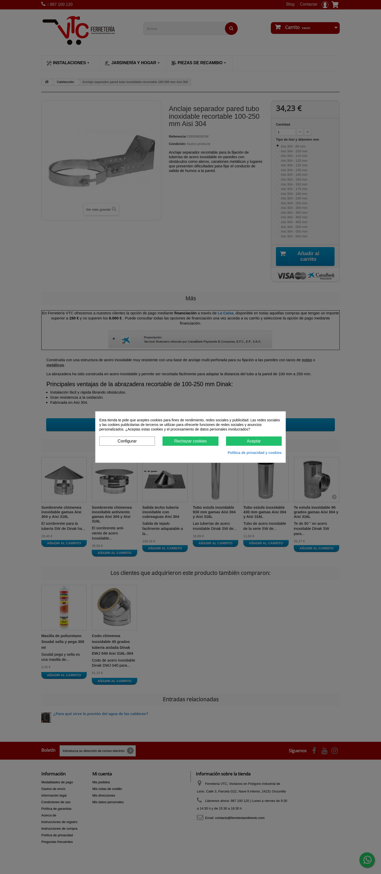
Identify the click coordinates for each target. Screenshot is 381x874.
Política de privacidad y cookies (255, 453)
